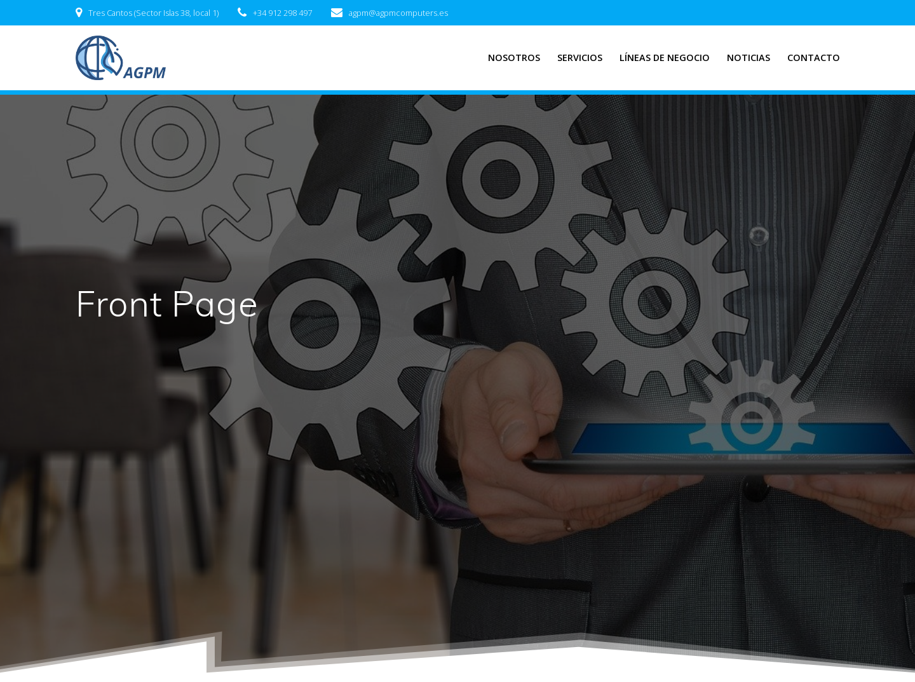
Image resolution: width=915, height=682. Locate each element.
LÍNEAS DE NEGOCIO (665, 57)
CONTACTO (813, 57)
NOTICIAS (748, 57)
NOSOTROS (514, 57)
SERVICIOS (579, 57)
